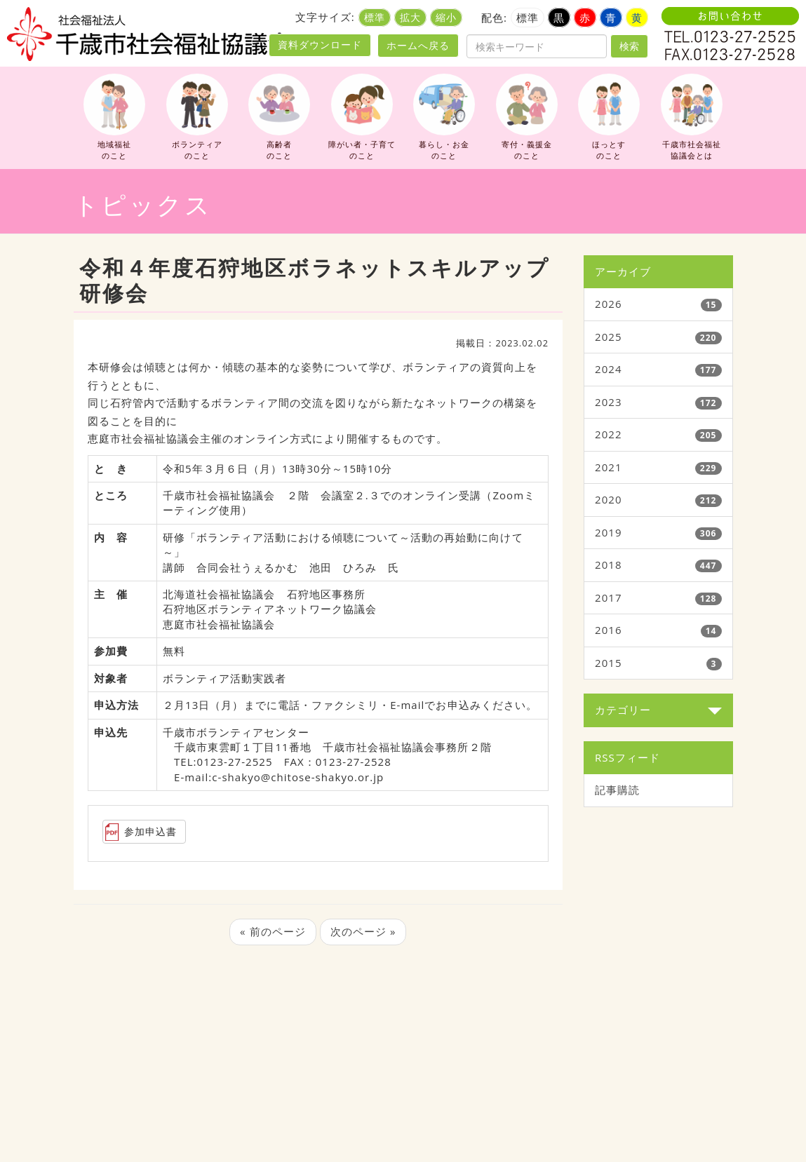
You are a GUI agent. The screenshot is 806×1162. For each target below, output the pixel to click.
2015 (608, 663)
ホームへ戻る (418, 45)
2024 (608, 369)
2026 (608, 304)
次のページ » (363, 931)
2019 (608, 532)
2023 (608, 402)
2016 (608, 630)
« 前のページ (273, 931)
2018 (608, 565)
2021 (608, 467)
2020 (608, 499)
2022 (608, 434)
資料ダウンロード (320, 45)
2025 (608, 337)
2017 (608, 597)
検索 (629, 46)
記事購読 (617, 790)
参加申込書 (150, 831)
